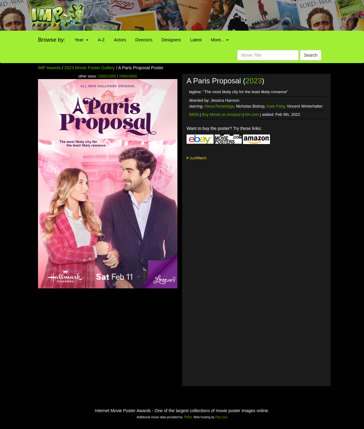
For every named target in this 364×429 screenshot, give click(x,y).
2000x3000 (128, 76)
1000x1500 (107, 76)
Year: (81, 39)
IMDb (194, 114)
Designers (171, 39)
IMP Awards (49, 67)
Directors (143, 39)
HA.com (252, 114)
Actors (120, 39)
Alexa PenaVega (219, 106)
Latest (196, 39)
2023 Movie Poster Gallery (89, 67)
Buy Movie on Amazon (221, 114)
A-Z (101, 39)
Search (310, 55)
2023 (253, 81)
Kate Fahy (276, 106)
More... (220, 39)
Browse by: (51, 40)
